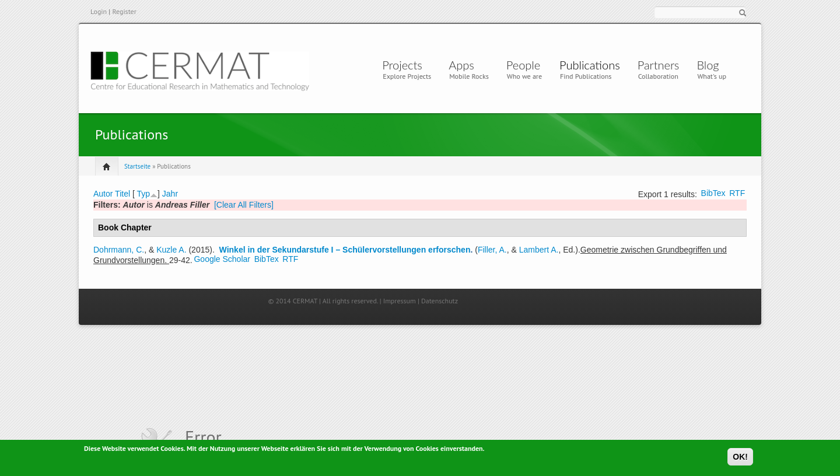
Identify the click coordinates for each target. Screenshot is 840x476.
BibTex (713, 193)
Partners (659, 65)
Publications (589, 65)
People (523, 65)
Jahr (170, 193)
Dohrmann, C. (118, 249)
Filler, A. (492, 249)
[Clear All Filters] (244, 204)
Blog (707, 65)
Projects (402, 65)
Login (98, 11)
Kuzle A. (171, 249)
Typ (143, 193)
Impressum (399, 300)
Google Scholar (222, 259)
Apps (464, 65)
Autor (103, 193)
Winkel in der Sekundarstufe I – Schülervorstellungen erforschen (345, 249)
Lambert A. (539, 249)
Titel (122, 193)
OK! (740, 458)
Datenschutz (439, 300)
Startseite (137, 166)
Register (124, 11)
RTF (737, 193)
